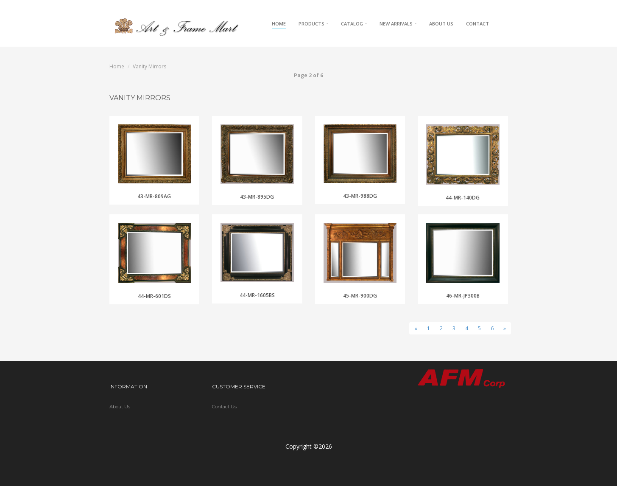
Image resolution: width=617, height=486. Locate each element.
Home (279, 23)
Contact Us (224, 407)
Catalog (354, 23)
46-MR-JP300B (463, 295)
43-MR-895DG (257, 196)
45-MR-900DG (360, 295)
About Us (441, 23)
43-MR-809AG (154, 196)
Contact (477, 23)
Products (313, 23)
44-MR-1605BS (257, 295)
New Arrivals (398, 23)
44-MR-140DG (463, 197)
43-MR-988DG (360, 195)
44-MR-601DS (154, 296)
